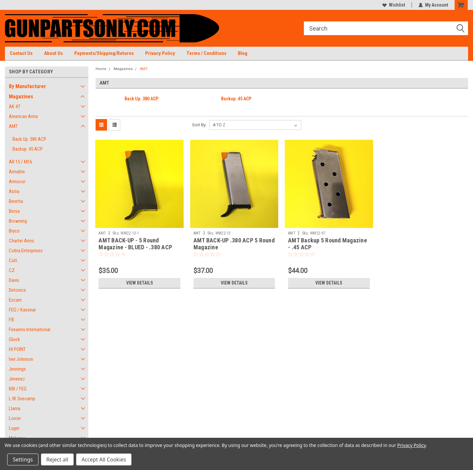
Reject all (57, 459)
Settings (23, 459)
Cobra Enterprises (26, 251)
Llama (14, 408)
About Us (53, 53)
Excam (15, 300)
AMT (13, 126)
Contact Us (21, 53)
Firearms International (29, 330)
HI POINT (17, 349)
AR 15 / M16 (20, 162)
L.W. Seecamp (22, 399)
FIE (11, 320)
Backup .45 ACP (27, 149)
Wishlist (393, 5)
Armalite (17, 172)
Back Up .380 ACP (29, 139)
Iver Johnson (21, 359)
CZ (12, 270)
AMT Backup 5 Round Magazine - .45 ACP (327, 244)
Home (101, 69)
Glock (14, 339)
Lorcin (15, 418)
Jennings (17, 369)
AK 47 (14, 107)
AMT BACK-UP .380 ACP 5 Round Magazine (234, 244)
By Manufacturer (27, 86)
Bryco (14, 231)
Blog (242, 53)
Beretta (16, 201)
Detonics (17, 290)
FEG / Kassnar (22, 310)
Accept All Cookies (103, 459)
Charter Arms (21, 241)
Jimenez (17, 379)
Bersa (14, 211)
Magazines (21, 96)
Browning (18, 221)
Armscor (17, 182)
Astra (14, 191)
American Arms (23, 116)
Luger (14, 428)
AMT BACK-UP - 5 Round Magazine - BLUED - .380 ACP (135, 244)
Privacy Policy (160, 53)
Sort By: (199, 124)
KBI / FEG (18, 389)
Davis (14, 280)
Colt (13, 260)
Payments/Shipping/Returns (104, 53)
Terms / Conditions (206, 53)
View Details (139, 282)
